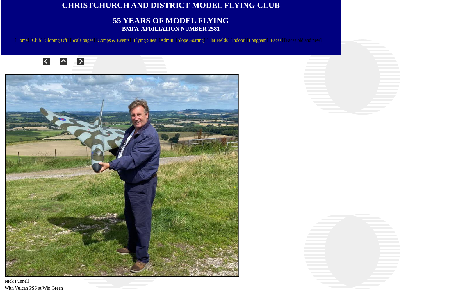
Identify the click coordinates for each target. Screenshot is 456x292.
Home (22, 40)
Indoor (238, 40)
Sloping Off (56, 40)
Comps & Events (113, 40)
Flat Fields (218, 40)
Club (36, 40)
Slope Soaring (190, 40)
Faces (276, 40)
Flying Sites (145, 40)
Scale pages (82, 40)
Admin (166, 40)
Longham (257, 40)
